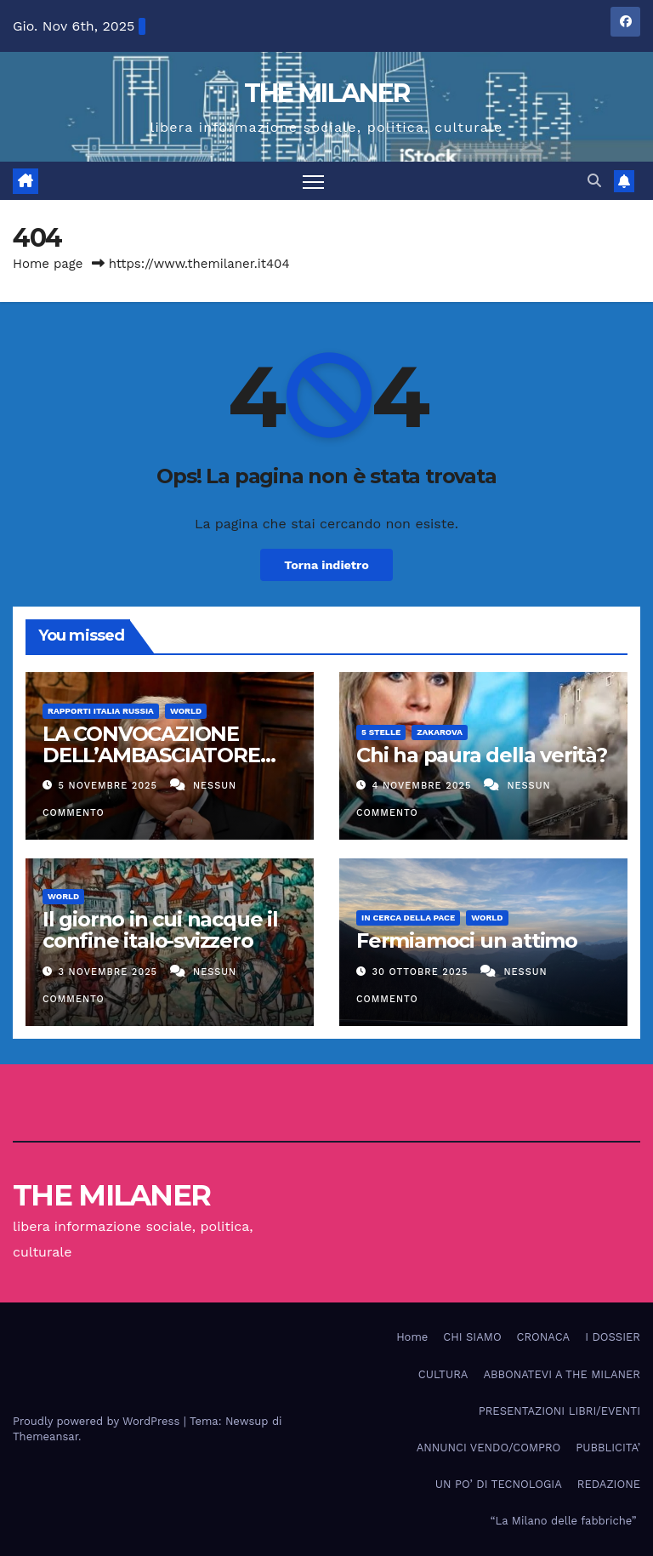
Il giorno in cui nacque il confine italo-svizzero (160, 930)
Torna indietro (326, 565)
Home (412, 1337)
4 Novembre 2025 (423, 785)
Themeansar (45, 1436)
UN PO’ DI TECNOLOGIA (498, 1484)
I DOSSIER (612, 1337)
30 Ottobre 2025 (422, 971)
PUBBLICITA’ (608, 1447)
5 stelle (380, 732)
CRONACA (544, 1337)
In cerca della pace (408, 917)
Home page (48, 263)
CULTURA (443, 1374)
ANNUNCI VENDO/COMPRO (489, 1447)
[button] (594, 181)
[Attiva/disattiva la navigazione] (313, 181)
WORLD (186, 710)
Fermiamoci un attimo (466, 940)
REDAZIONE (608, 1484)
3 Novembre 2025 (110, 971)
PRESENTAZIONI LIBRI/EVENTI (559, 1411)
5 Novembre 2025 (110, 785)
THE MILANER (326, 93)
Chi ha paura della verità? (481, 755)
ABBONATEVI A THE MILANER (561, 1374)
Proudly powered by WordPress (98, 1421)
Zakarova (440, 732)
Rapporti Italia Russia (101, 710)
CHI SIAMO (472, 1337)
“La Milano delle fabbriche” (565, 1520)
